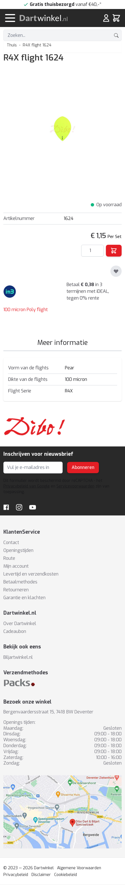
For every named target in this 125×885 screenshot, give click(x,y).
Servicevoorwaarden (75, 486)
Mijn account (16, 566)
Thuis (12, 45)
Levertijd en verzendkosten (30, 574)
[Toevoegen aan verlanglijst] (116, 271)
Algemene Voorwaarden (79, 868)
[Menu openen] (10, 18)
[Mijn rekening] (106, 18)
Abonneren (83, 467)
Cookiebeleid (65, 874)
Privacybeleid (15, 874)
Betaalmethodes (20, 582)
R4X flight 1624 (37, 45)
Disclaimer (41, 874)
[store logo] (51, 18)
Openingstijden (18, 550)
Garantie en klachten (24, 598)
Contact (11, 542)
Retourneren (16, 590)
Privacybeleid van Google (26, 486)
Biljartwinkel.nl (18, 657)
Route (9, 558)
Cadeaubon (14, 631)
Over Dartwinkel (19, 623)
